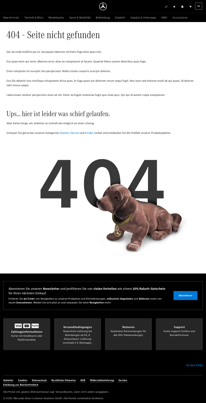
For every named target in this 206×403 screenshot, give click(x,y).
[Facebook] (178, 382)
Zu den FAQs (194, 365)
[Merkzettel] (174, 6)
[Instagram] (185, 382)
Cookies (22, 380)
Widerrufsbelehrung (102, 380)
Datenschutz (39, 380)
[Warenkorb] (190, 6)
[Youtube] (199, 382)
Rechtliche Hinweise (63, 380)
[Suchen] (166, 6)
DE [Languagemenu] (198, 6)
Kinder (89, 133)
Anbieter (8, 380)
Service (122, 380)
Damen (64, 133)
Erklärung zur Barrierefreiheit (20, 384)
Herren (74, 133)
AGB (82, 380)
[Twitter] (192, 382)
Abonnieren (185, 295)
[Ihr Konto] (182, 6)
